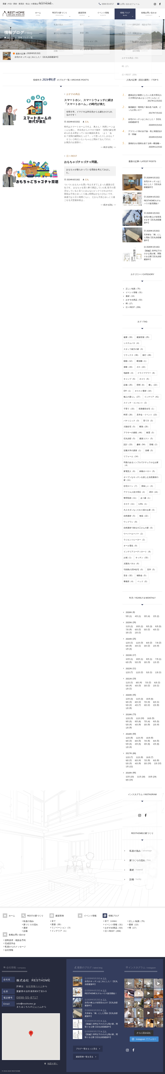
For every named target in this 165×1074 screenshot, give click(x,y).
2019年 (129, 714)
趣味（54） (141, 444)
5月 (127, 616)
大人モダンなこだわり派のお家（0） (140, 510)
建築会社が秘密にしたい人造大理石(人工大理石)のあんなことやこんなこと (145, 96)
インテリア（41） (152, 397)
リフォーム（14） (131, 456)
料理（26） (128, 415)
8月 (156, 626)
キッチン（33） (142, 557)
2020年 (129, 695)
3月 (145, 616)
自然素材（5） (130, 516)
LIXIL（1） (143, 504)
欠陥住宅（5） (130, 427)
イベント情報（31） (134, 292)
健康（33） (128, 337)
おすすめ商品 (73, 94)
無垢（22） (144, 516)
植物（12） (128, 361)
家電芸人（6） (130, 471)
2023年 (129, 655)
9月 (147, 626)
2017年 (129, 753)
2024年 (129, 639)
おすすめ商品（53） (134, 300)
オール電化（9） (131, 546)
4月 (136, 616)
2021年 (129, 679)
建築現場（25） (143, 337)
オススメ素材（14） (143, 391)
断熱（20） (144, 427)
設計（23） (128, 444)
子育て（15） (129, 409)
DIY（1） (128, 391)
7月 (127, 630)
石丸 (87, 122)
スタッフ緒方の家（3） (134, 349)
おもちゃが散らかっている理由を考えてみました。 (88, 171)
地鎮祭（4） (129, 373)
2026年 (129, 612)
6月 (136, 630)
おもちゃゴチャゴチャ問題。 (82, 162)
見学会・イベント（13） (147, 415)
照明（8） (141, 385)
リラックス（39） (131, 355)
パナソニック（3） (132, 421)
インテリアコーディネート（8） (138, 552)
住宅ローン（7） (131, 486)
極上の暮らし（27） (132, 397)
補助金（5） (142, 575)
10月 (138, 626)
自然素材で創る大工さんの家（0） (139, 528)
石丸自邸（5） (130, 438)
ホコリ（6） (144, 379)
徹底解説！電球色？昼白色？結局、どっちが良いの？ (144, 108)
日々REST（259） (134, 307)
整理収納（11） (130, 498)
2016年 (129, 773)
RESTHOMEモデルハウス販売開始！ (152, 202)
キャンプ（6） (130, 379)
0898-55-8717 (27, 997)
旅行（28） (147, 355)
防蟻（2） (154, 444)
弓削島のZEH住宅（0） (134, 569)
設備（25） (128, 385)
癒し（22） (153, 385)
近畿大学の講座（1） (133, 450)
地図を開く (52, 1063)
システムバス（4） (132, 343)
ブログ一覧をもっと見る (88, 1049)
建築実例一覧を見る (86, 1057)
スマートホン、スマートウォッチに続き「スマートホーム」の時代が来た (88, 102)
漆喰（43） (128, 367)
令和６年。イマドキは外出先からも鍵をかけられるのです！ (89, 113)
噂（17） (130, 303)
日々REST (71, 156)
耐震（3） (150, 432)
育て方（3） (148, 421)
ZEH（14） (154, 492)
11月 (128, 626)
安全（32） (128, 575)
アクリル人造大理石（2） (135, 492)
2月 (154, 616)
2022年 (129, 669)
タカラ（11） (129, 504)
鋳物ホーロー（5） (147, 471)
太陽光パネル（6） (132, 563)
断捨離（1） (142, 361)
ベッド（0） (142, 581)
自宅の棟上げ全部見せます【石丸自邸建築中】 (152, 220)
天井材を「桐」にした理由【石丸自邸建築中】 (152, 237)
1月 (127, 649)
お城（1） (128, 557)
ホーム (8, 37)
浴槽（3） (149, 450)
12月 (128, 643)
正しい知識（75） (133, 289)
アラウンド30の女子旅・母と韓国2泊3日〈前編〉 (145, 132)
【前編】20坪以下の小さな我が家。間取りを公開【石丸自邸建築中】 (101, 1035)
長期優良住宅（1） (147, 409)
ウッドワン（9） (131, 522)
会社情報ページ (34, 986)
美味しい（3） (147, 486)
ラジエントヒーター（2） (135, 540)
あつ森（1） (146, 498)
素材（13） (131, 296)
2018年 (129, 734)
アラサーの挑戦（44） (133, 432)
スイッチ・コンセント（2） (136, 403)
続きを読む (108, 147)
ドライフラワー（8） (146, 373)
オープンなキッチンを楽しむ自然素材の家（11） (141, 478)
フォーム (37, 1007)
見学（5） (151, 569)
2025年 (129, 622)
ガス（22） (141, 367)
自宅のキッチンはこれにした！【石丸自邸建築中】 (144, 120)
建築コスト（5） (146, 438)
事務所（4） (129, 581)
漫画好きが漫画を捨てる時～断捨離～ (144, 143)
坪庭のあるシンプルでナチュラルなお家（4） (141, 463)
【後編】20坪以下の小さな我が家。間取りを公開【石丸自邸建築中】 (152, 255)
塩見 (105, 990)
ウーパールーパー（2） (134, 534)
